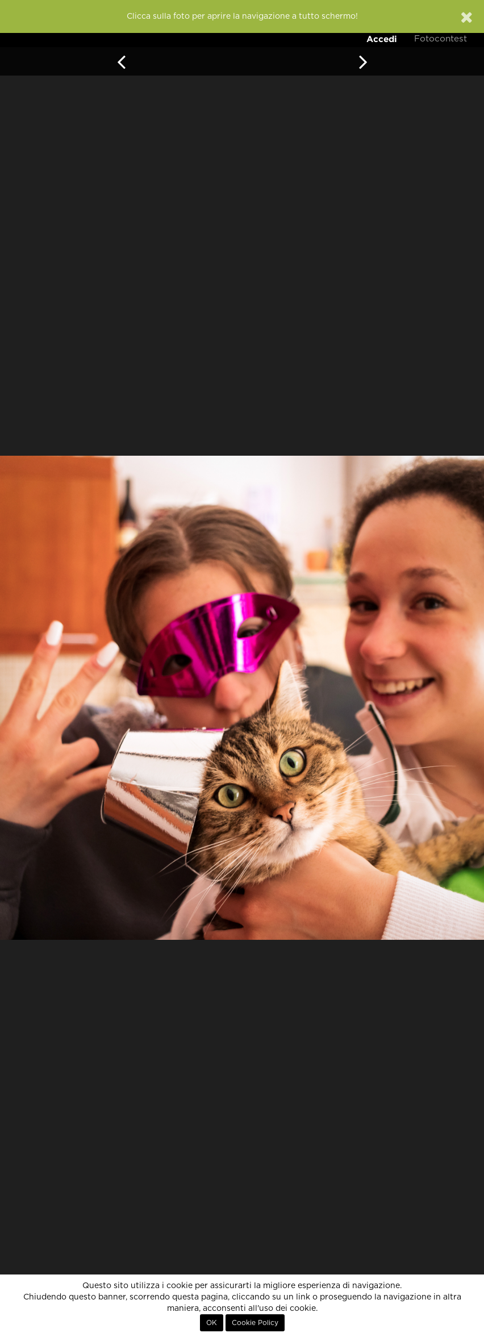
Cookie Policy (255, 1322)
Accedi (381, 39)
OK (211, 1322)
